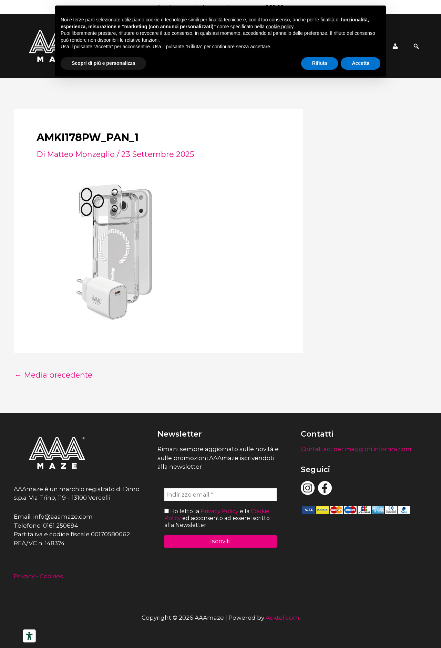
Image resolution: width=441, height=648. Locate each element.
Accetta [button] (360, 63)
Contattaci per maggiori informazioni (356, 449)
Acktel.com (282, 617)
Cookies (51, 576)
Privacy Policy (219, 511)
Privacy (24, 576)
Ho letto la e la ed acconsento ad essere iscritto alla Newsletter (217, 518)
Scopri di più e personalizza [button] (103, 63)
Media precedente (54, 375)
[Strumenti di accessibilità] (29, 635)
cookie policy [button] (279, 26)
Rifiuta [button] (319, 63)
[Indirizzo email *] (220, 494)
